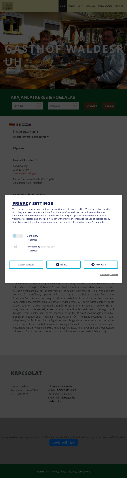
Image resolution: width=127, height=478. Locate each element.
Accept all (101, 264)
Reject (63, 264)
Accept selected (26, 264)
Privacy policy (99, 222)
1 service (32, 239)
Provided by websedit (109, 274)
